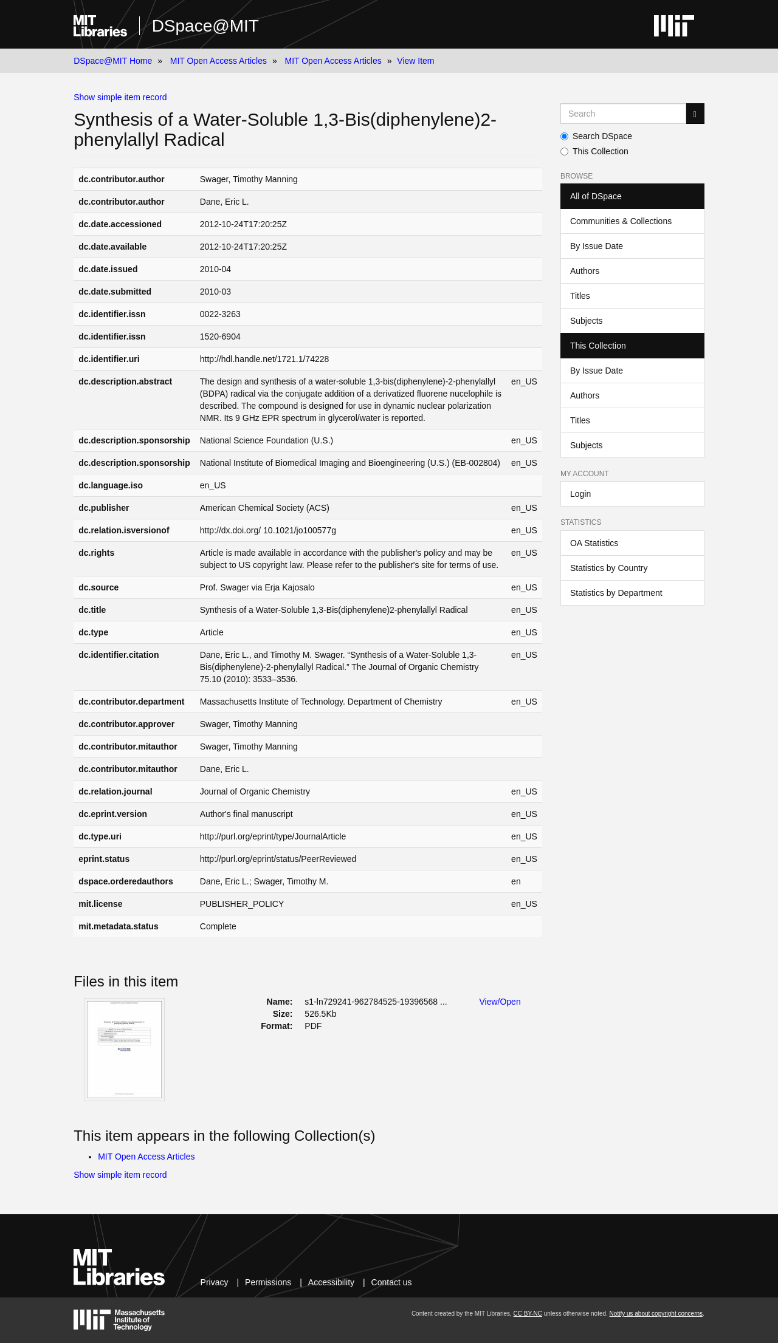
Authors (584, 271)
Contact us (391, 1282)
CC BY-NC (528, 1313)
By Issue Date (596, 246)
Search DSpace (596, 136)
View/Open (499, 1001)
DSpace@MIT (205, 25)
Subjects (586, 321)
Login (580, 494)
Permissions (268, 1282)
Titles (580, 296)
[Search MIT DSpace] (623, 113)
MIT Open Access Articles (218, 61)
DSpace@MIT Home (113, 61)
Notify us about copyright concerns (656, 1313)
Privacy (215, 1282)
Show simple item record (120, 97)
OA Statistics (594, 543)
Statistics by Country (609, 568)
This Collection (594, 151)
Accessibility (331, 1282)
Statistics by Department (616, 593)
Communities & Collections (621, 221)
